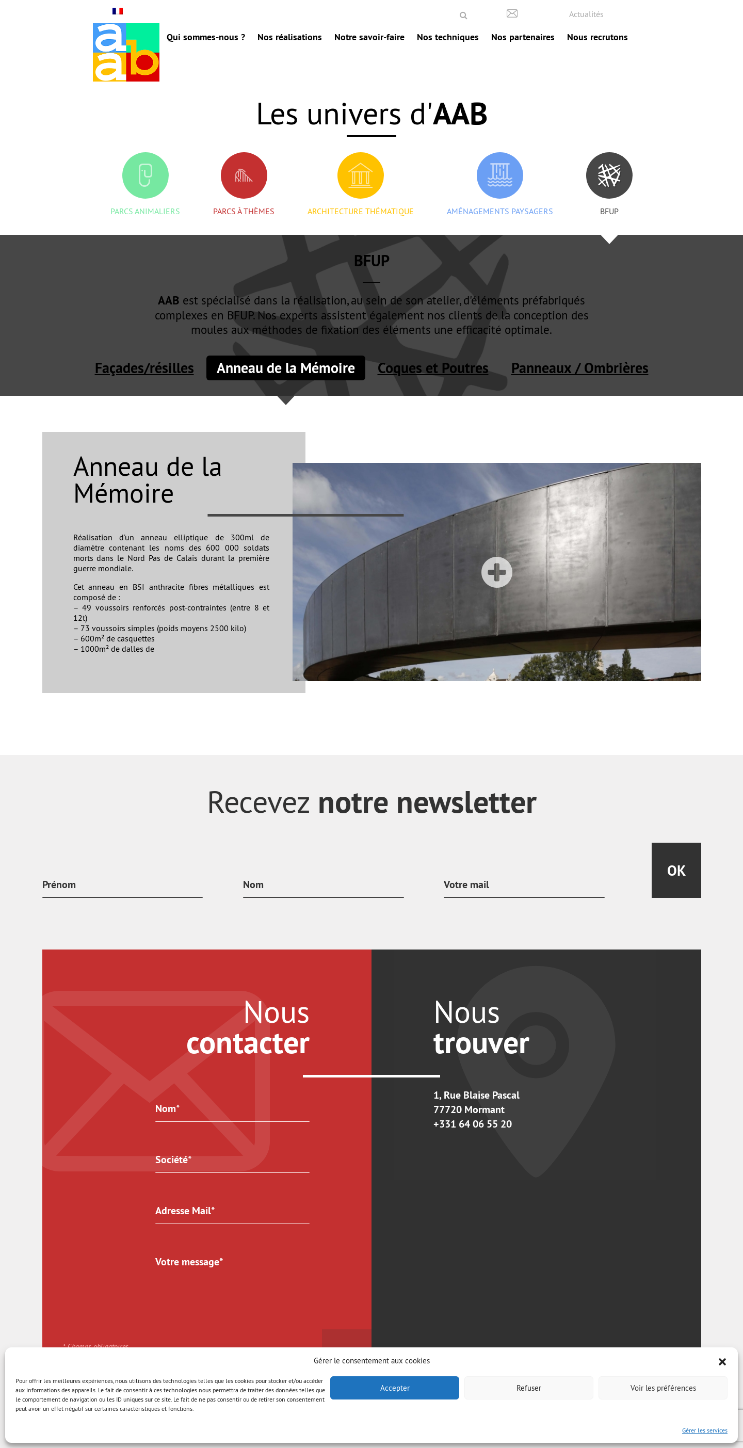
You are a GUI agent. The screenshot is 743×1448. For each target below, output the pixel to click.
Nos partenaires (523, 37)
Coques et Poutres (433, 368)
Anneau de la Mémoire (286, 368)
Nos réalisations (289, 37)
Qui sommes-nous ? (206, 37)
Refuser (528, 1388)
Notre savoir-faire (369, 37)
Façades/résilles (144, 368)
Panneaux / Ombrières (580, 368)
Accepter (395, 1388)
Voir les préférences (663, 1388)
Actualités (586, 14)
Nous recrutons (597, 37)
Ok (676, 870)
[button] (722, 1361)
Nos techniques (448, 37)
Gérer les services (705, 1430)
